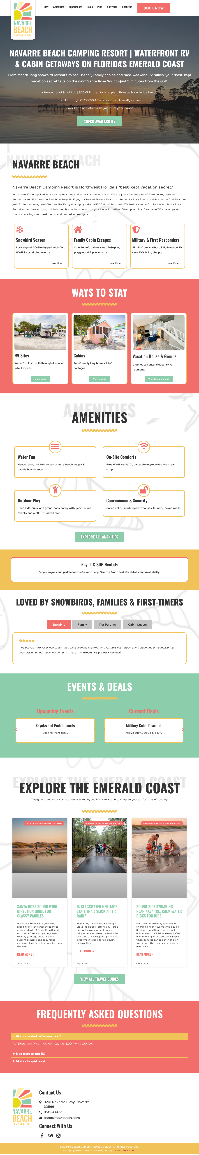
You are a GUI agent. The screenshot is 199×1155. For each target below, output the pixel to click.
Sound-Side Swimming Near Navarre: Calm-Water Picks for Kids (159, 912)
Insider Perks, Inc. (124, 1151)
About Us (127, 7)
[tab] (59, 625)
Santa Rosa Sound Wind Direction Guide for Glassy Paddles (37, 912)
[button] (16, 730)
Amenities (58, 7)
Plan (99, 7)
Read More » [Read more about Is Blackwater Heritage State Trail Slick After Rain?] (85, 952)
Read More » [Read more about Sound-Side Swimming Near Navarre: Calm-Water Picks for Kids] (144, 955)
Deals (90, 7)
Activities (112, 7)
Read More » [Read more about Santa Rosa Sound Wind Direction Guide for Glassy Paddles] (25, 955)
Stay (46, 7)
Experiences (75, 7)
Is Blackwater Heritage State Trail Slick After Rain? (97, 912)
